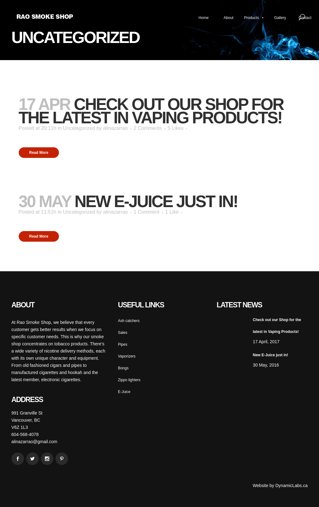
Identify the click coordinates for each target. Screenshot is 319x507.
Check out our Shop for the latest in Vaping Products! (151, 111)
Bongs (123, 368)
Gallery (280, 18)
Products (254, 18)
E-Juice (124, 392)
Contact (305, 18)
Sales (122, 332)
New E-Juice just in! (156, 201)
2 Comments (147, 128)
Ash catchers (128, 321)
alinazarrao (115, 128)
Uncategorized (79, 128)
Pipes (122, 344)
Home (204, 18)
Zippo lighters (129, 380)
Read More (38, 152)
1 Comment (146, 212)
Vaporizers (126, 356)
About (228, 18)
